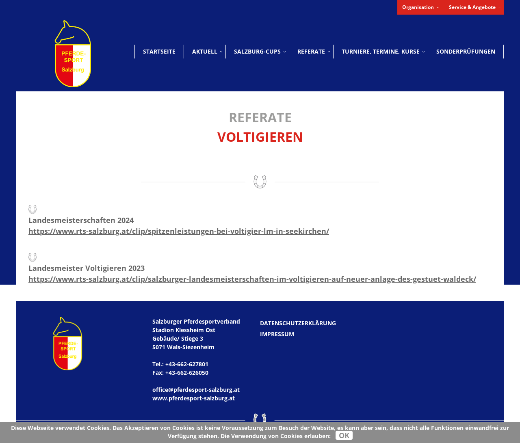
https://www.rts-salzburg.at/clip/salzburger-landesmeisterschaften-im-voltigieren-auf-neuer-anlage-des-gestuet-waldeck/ (252, 279)
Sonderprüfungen (465, 51)
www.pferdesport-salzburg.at (193, 398)
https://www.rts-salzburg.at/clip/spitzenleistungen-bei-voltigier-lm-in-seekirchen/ (178, 231)
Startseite (159, 51)
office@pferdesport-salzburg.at (196, 389)
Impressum (277, 334)
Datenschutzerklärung (298, 323)
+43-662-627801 (186, 364)
